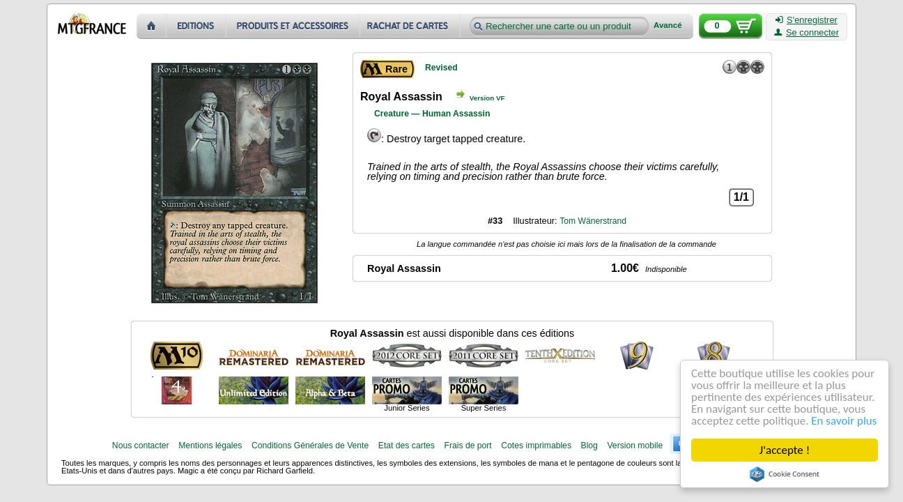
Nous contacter (140, 445)
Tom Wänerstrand (592, 221)
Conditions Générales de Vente (310, 445)
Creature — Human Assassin (432, 114)
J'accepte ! (784, 450)
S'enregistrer (806, 20)
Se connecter (806, 33)
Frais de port (467, 445)
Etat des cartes (406, 445)
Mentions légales (210, 445)
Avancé (668, 25)
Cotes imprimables (536, 445)
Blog (589, 445)
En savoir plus (844, 420)
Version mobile (635, 445)
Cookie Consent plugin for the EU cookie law (784, 474)
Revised (441, 68)
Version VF (487, 98)
